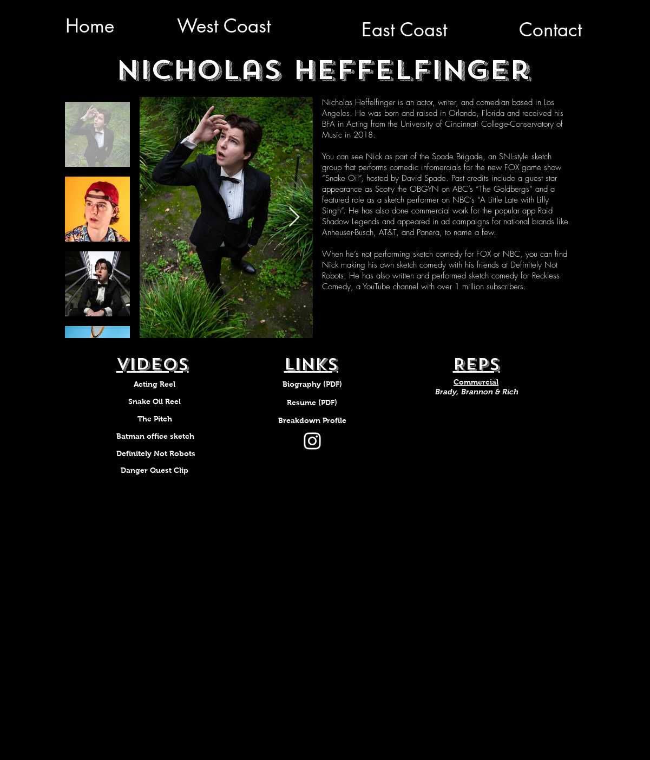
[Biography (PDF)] (312, 384)
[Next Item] (294, 217)
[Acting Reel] (154, 384)
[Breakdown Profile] (312, 421)
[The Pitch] (154, 419)
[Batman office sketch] (155, 436)
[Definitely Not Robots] (155, 454)
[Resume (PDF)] (312, 403)
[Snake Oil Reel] (154, 402)
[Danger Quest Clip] (154, 470)
